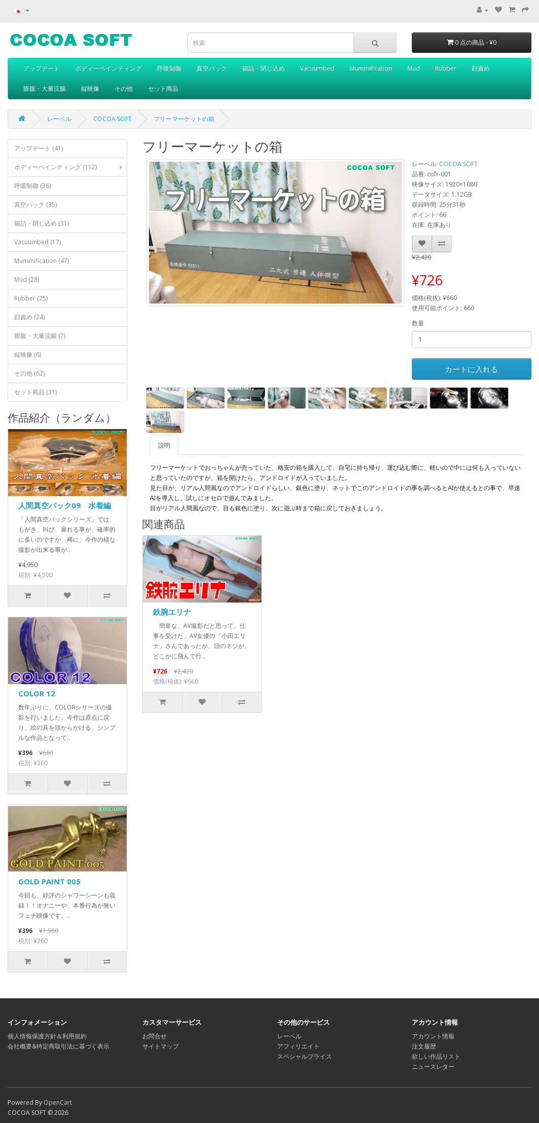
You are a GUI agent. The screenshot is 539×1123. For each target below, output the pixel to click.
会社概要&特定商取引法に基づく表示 (58, 1046)
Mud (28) (26, 279)
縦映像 (90, 88)
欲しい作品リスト (436, 1056)
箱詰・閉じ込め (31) (41, 223)
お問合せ (154, 1036)
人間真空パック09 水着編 (64, 505)
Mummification (371, 68)
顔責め (481, 68)
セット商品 (163, 88)
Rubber (445, 68)
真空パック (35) (35, 204)
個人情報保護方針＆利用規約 (47, 1036)
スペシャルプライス (304, 1056)
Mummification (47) (41, 260)
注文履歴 (424, 1046)
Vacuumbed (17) (37, 242)
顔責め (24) (29, 317)
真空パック (212, 68)
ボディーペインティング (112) (70, 167)
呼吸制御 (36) (32, 185)
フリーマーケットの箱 (183, 119)
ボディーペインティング (108, 68)
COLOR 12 (36, 693)
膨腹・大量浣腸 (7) (39, 335)
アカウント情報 (433, 1036)
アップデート (41, 68)
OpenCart (58, 1102)
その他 (123, 88)
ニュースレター (433, 1066)
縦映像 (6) (27, 354)
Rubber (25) (31, 298)
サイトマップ (160, 1046)
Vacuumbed (317, 68)
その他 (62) (29, 373)
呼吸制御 (169, 68)
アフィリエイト (298, 1046)
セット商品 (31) (35, 392)
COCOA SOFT (112, 119)
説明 (164, 445)
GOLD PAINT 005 (49, 881)
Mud (413, 68)
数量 (418, 323)
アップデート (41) (38, 148)
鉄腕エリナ (172, 612)
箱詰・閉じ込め (263, 68)
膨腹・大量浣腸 (44, 88)
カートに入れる (471, 369)
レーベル (59, 119)
